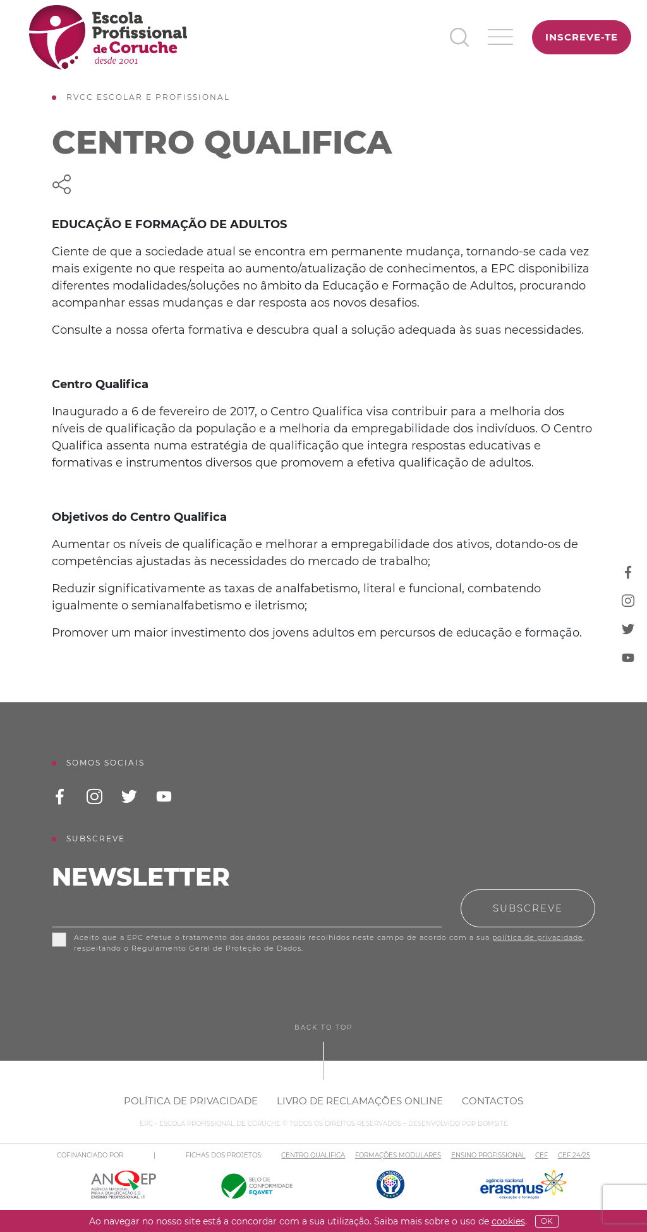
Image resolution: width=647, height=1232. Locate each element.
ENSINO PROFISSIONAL (488, 1155)
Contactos (492, 1101)
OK (547, 1221)
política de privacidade (537, 937)
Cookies (508, 1221)
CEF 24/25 (574, 1155)
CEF (541, 1155)
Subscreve (528, 908)
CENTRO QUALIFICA (313, 1155)
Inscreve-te (581, 37)
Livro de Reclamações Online (360, 1101)
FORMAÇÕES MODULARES (398, 1155)
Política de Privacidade (191, 1101)
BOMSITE (493, 1123)
